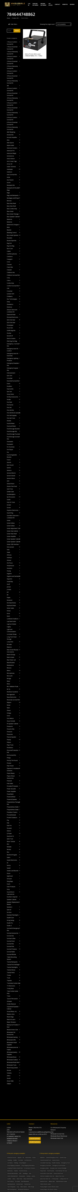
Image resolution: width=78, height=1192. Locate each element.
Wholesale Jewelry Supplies (12, 1053)
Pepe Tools (10, 745)
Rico (8, 852)
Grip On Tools (11, 502)
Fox (8, 452)
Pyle (8, 823)
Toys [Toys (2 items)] (18, 1186)
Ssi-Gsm (9, 912)
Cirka (8, 278)
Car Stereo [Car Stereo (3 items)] (10, 1163)
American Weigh (11, 153)
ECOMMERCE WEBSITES (14, 1136)
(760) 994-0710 (37, 1127)
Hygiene (9, 573)
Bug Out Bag (10, 246)
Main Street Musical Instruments (12, 651)
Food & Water (11, 423)
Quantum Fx (10, 836)
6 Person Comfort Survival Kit (12, 119)
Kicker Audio (10, 608)
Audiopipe (10, 169)
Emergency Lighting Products (12, 359)
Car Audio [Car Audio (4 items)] (20, 1160)
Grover (9, 507)
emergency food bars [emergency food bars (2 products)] (45, 1165)
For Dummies (10, 447)
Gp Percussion (11, 497)
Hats (8, 549)
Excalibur (9, 386)
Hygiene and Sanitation (13, 576)
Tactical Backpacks (12, 962)
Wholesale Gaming (12, 1037)
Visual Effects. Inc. (12, 1011)
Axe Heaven (10, 180)
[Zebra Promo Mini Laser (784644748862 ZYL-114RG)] (34, 40)
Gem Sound (10, 465)
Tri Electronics (11, 986)
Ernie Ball (9, 378)
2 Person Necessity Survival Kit (12, 67)
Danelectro (10, 304)
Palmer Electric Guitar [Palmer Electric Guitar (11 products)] (45, 1184)
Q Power (9, 833)
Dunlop (9, 333)
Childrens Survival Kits (13, 275)
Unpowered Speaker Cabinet (13, 1008)
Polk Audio (10, 783)
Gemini (9, 468)
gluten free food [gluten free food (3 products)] (60, 1176)
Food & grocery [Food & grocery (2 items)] (23, 1170)
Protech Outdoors (12, 817)
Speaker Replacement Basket (13, 903)
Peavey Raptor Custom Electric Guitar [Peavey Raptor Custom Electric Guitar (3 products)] (49, 1186)
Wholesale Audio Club (57, 1138)
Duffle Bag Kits (11, 330)
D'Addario (9, 296)
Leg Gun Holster (11, 624)
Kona (8, 613)
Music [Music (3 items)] (13, 1178)
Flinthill (9, 421)
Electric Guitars (11, 338)
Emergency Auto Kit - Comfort (13, 350)
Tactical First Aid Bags (13, 964)
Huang (9, 571)
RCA (8, 844)
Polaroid (9, 781)
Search (17, 30)
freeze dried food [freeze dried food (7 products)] (58, 1173)
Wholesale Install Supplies (12, 1044)
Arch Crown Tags (12, 161)
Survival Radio (11, 952)
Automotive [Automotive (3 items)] (28, 1157)
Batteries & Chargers (13, 224)
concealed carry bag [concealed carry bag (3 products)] (45, 1163)
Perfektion (10, 747)
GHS (8, 481)
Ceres (8, 262)
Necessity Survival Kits (13, 700)
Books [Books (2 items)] (34, 1157)
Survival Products (12, 949)
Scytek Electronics (12, 860)
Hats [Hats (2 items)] (30, 1173)
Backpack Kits (11, 185)
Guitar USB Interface (13, 544)
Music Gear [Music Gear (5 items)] (19, 1178)
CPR (8, 288)
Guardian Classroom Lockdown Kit (13, 517)
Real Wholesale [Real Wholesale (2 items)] (25, 1181)
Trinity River (10, 988)
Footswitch (10, 441)
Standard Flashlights (13, 915)
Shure (8, 873)
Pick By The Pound (12, 760)
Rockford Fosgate (12, 855)
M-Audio (9, 644)
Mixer (8, 681)
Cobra (8, 280)
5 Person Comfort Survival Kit (12, 104)
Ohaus (9, 710)
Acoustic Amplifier (12, 137)
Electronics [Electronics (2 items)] (10, 1170)
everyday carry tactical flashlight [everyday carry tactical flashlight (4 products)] (58, 1168)
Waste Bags (10, 1017)
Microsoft (9, 676)
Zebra (8, 1075)
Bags (8, 193)
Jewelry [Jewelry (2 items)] (33, 1176)
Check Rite (10, 267)
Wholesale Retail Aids (13, 1062)
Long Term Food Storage (11, 638)
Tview (8, 996)
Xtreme (9, 1070)
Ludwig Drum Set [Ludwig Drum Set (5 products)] (64, 1178)
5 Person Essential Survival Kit (12, 109)
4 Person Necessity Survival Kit (12, 99)
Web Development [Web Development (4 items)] (12, 1189)
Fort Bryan (10, 449)
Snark (8, 884)
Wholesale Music (11, 1057)
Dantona (9, 307)
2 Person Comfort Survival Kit (12, 58)
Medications (10, 665)
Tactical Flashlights (12, 967)
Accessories (10, 135)
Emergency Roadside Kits (13, 364)
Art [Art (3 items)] (23, 1157)
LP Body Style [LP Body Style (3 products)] (55, 1178)
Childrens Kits (11, 272)
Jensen (9, 587)
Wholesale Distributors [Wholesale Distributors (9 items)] (23, 1189)
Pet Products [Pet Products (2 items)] (10, 1181)
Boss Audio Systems (12, 235)
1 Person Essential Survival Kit (12, 48)
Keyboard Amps (11, 605)
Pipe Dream (10, 766)
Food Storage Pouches (13, 434)
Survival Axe (10, 936)
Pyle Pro (9, 825)
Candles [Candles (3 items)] (15, 1160)
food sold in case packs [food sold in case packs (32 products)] (46, 1173)
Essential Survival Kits (13, 381)
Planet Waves (11, 773)
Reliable (9, 847)
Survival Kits (10, 944)
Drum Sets (10, 328)
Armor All (9, 164)
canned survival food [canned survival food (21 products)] (45, 1160)
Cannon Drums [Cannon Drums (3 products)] (56, 1160)
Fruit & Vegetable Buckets (12, 456)
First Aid (9, 407)
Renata (9, 849)
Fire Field (9, 402)
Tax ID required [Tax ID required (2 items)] (11, 1186)
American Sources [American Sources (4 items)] (11, 1157)
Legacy (9, 627)
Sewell (8, 868)
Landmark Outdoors (12, 619)
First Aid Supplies (12, 415)
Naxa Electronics (11, 697)
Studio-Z (9, 925)
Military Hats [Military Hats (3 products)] (52, 1181)
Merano (9, 668)
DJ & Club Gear (11, 320)
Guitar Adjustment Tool (13, 528)
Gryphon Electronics (12, 510)
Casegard (9, 259)
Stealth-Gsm (10, 917)
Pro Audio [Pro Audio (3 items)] (17, 1181)
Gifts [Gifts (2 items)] (20, 1173)
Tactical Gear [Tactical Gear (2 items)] (27, 1184)
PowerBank (10, 794)
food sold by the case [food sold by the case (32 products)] (61, 1170)
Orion (8, 716)
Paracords (10, 734)
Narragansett (11, 694)
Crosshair (9, 291)
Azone (8, 182)
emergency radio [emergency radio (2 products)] (44, 1168)
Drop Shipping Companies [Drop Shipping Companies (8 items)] (13, 1165)
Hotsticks (9, 568)
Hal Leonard (10, 547)
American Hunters (12, 148)
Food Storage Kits (12, 431)
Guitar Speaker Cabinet (13, 539)
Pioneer (9, 763)
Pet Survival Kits (11, 755)
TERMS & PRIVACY (12, 1141)
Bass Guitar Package (13, 214)
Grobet (9, 505)
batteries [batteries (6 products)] (42, 1157)
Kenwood (9, 600)
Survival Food (10, 941)
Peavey (9, 739)
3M (8, 85)
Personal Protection (12, 751)
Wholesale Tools (11, 1065)
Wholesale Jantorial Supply (12, 1048)
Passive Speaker (11, 737)
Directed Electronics (12, 317)
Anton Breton (11, 158)
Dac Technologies (12, 299)
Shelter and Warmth (12, 871)
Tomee (9, 975)
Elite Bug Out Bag (12, 341)
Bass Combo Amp (12, 209)
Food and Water (11, 426)
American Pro (11, 150)
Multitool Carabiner (12, 692)
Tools (8, 978)
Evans (8, 383)
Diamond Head (11, 314)
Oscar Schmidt (11, 721)
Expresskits (10, 389)
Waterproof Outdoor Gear (13, 1026)
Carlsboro (10, 256)
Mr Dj (8, 689)
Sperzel (9, 909)
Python (9, 831)
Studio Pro (10, 923)
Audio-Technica (11, 166)
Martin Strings (11, 654)
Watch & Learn (11, 1019)
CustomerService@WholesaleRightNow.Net (41, 1132)
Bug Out (9, 243)
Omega (9, 713)
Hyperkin (9, 579)
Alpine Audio (10, 145)
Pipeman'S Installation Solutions (13, 769)
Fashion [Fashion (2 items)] (16, 1170)
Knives (9, 611)
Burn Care (10, 248)
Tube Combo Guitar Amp (12, 992)
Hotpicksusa (10, 565)
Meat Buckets (11, 662)
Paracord (9, 731)
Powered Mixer (11, 797)
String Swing (10, 920)
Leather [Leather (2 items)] (9, 1178)
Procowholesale (11, 815)
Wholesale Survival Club (57, 1134)
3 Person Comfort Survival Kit (12, 72)
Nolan (8, 705)
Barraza (9, 201)
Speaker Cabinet (11, 899)
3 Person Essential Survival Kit (12, 77)
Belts (8, 227)
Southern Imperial (12, 897)
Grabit (8, 499)
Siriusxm (9, 879)
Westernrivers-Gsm (12, 1029)
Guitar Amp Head (12, 534)
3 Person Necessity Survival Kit (12, 82)
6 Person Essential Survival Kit (12, 123)
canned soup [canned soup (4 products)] (63, 1157)
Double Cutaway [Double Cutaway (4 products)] (56, 1163)
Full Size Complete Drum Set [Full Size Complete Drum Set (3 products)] (47, 1176)
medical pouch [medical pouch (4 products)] (43, 1181)
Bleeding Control (12, 232)
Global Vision (10, 483)
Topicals (9, 980)
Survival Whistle (11, 954)
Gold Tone (10, 489)
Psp (8, 820)
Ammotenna (10, 156)
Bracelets (9, 238)
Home (8, 18)
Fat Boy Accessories (12, 397)
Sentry (9, 865)
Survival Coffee (11, 938)
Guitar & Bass (11, 523)
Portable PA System (12, 786)
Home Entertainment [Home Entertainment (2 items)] (12, 1176)
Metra (8, 670)
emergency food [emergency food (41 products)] (65, 1163)
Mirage (9, 678)
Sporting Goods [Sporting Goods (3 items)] (11, 1184)
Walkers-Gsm (10, 1014)
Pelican (9, 742)
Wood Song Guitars (12, 1068)
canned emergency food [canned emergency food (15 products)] (52, 1157)
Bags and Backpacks (13, 195)
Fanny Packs (10, 394)
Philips (9, 758)
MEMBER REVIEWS (12, 1138)
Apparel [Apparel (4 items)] (19, 1157)
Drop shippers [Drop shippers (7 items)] (22, 1163)
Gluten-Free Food (12, 486)
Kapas (8, 597)
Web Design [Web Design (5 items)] (31, 1186)
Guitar (8, 520)
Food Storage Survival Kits (13, 438)
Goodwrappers (11, 494)
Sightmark (10, 876)
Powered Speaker (12, 799)
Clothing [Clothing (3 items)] (16, 1163)
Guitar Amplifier (11, 536)
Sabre (8, 857)
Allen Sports (10, 143)
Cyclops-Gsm (10, 294)
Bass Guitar (10, 211)
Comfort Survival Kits (13, 286)
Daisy (8, 302)
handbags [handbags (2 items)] (25, 1173)
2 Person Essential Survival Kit (12, 62)
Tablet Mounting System (12, 958)
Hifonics (9, 555)
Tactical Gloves (11, 970)
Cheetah (9, 270)
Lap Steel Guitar (11, 621)
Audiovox (9, 172)
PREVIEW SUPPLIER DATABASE (16, 1132)
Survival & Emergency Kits (13, 929)
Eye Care (9, 391)
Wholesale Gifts (11, 1040)
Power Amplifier (11, 791)
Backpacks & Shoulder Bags (13, 189)
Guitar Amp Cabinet (12, 531)
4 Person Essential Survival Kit (12, 94)
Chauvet (9, 264)
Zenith (9, 1078)
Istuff (8, 584)
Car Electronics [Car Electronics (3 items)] (28, 1160)
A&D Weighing (11, 132)
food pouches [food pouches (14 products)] (50, 1170)
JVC (8, 592)
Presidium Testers (12, 812)
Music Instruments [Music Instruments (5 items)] (28, 1178)
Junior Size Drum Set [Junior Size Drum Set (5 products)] (45, 1178)
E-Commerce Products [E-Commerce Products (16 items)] (29, 1168)
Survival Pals (10, 946)
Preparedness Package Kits (13, 803)
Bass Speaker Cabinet (13, 216)
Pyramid (9, 828)
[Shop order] (63, 24)
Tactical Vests (11, 972)
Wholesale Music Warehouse (59, 1136)
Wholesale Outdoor (12, 1060)
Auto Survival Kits (12, 174)
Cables (9, 251)
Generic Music (11, 478)
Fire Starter (10, 405)
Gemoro (9, 470)
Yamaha (9, 1073)
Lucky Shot (10, 642)
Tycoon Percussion (12, 998)
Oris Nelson (10, 718)
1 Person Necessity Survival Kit (12, 53)
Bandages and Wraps (13, 198)
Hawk (8, 552)
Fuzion (9, 460)
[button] (35, 1138)
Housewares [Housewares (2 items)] (22, 1176)
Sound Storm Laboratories (10, 893)
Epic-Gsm (9, 375)
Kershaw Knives (11, 603)
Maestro (9, 647)
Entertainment (11, 373)
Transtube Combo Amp (13, 983)
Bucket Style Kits (11, 240)
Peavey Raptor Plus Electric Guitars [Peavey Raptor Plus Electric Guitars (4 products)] (48, 1189)
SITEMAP (9, 1143)
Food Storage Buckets (13, 429)
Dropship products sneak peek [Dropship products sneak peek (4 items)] (15, 1168)
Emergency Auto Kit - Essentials (13, 355)
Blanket (9, 230)
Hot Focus (10, 563)
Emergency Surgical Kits (12, 369)
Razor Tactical (11, 841)
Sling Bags (10, 881)
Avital (8, 177)
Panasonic (10, 726)
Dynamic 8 (10, 336)
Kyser (8, 616)
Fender (9, 399)
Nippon (9, 702)
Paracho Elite (10, 729)
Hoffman (9, 557)
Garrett (9, 462)
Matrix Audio (10, 657)
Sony (8, 889)
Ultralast (9, 1001)
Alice (8, 140)
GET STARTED (11, 1134)
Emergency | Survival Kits (13, 345)
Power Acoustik (11, 789)
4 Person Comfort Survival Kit (12, 89)
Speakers (9, 907)
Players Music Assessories (11, 777)
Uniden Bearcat (11, 1004)
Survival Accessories (12, 933)
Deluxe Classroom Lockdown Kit (12, 311)
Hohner (9, 560)
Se (7, 863)
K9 (7, 595)
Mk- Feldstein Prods (12, 686)
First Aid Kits (10, 410)
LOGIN (9, 1127)
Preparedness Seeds (13, 807)
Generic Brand (11, 476)
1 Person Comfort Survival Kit (12, 43)
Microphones (10, 673)
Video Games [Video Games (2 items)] (23, 1186)
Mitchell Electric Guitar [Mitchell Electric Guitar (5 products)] (61, 1181)
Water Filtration (11, 1022)
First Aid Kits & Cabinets (13, 413)
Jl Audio (9, 589)
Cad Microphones (12, 254)
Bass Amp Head (11, 203)
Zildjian (9, 1083)
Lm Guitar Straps (12, 634)
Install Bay (10, 581)
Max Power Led (11, 660)
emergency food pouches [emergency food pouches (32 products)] (58, 1165)
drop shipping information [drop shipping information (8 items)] (28, 1165)
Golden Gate (10, 491)
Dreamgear (10, 325)
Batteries (9, 219)
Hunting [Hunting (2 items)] (28, 1176)
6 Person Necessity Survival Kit (12, 128)
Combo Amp (10, 283)
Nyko (8, 708)
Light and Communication (11, 630)
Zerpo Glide (10, 1081)
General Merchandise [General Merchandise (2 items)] (12, 1173)
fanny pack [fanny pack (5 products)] (43, 1170)
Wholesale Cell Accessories (11, 1033)
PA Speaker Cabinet (12, 724)
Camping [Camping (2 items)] (9, 1160)
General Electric (11, 473)
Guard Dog (10, 513)
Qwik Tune (10, 839)
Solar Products (11, 886)
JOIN (8, 1130)
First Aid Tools (11, 418)
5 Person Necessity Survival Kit (12, 114)
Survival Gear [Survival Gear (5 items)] (19, 1184)
